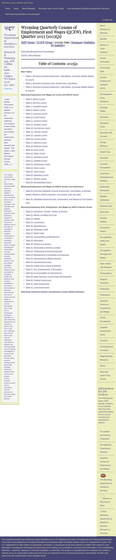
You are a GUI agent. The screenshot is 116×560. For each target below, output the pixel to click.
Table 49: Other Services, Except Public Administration (48, 277)
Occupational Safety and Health (105, 241)
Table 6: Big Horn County (36, 103)
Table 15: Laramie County (36, 135)
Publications (105, 295)
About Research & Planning (105, 29)
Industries (104, 158)
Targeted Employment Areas (105, 331)
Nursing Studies (103, 220)
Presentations (106, 273)
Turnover (104, 341)
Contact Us (107, 20)
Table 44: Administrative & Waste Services (43, 258)
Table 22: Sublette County (36, 161)
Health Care (105, 152)
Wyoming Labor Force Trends (51, 8)
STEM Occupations (105, 319)
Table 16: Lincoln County (36, 139)
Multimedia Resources (104, 188)
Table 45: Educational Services (39, 262)
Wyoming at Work (106, 501)
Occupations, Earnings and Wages (105, 254)
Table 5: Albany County (35, 99)
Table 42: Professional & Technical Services (44, 251)
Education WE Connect (106, 134)
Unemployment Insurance (106, 348)
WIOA (102, 366)
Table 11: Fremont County (36, 121)
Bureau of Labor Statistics (104, 48)
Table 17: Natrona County (36, 142)
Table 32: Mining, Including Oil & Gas (41, 215)
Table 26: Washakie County (37, 175)
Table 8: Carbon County (36, 110)
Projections (104, 289)
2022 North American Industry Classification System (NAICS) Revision (52, 292)
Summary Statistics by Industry (73, 43)
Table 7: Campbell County (36, 106)
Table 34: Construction (35, 222)
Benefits (103, 39)
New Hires (104, 212)
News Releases (28, 8)
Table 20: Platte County (35, 153)
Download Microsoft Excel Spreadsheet (37, 51)
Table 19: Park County (35, 150)
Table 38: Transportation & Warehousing (42, 237)
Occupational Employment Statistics (105, 448)
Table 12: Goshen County (36, 124)
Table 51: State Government (37, 284)
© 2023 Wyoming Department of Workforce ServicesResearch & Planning (106, 522)
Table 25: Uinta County (35, 171)
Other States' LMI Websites (105, 265)
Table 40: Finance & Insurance (38, 244)
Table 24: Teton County (35, 168)
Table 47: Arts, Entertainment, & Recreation (44, 269)
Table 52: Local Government (37, 287)
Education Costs (104, 125)
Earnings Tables (104, 109)
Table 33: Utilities (33, 219)
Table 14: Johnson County (37, 132)
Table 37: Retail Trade (35, 233)
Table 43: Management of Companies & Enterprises (47, 255)
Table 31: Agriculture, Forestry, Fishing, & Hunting (46, 211)
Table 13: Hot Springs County (38, 128)
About (16, 8)
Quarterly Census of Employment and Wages (105, 306)
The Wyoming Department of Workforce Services (106, 482)
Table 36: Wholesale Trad (36, 229)
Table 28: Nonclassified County (39, 182)
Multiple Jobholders (104, 198)
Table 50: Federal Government (38, 280)
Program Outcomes (104, 281)
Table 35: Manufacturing (36, 226)
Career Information (105, 60)
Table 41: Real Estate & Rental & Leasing (43, 248)
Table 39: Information (34, 240)
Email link (8, 89)
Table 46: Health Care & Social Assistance (43, 266)
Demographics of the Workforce (106, 98)
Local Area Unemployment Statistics (106, 177)
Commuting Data (105, 70)
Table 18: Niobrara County (37, 146)
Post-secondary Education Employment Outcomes (88, 8)
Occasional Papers (104, 229)
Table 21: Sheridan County (37, 157)
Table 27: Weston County (36, 179)
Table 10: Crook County (35, 117)
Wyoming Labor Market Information (18, 3)
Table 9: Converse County (36, 114)
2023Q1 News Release (31, 55)
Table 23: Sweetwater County (38, 164)
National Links (106, 206)
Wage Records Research (106, 358)
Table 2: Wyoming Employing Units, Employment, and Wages (51, 83)
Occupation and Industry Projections (105, 435)
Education (104, 117)
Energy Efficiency (104, 144)
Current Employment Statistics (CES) (105, 82)
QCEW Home (45, 42)
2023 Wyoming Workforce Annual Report (22, 14)
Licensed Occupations (105, 166)
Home (7, 8)
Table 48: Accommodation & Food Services (44, 273)
